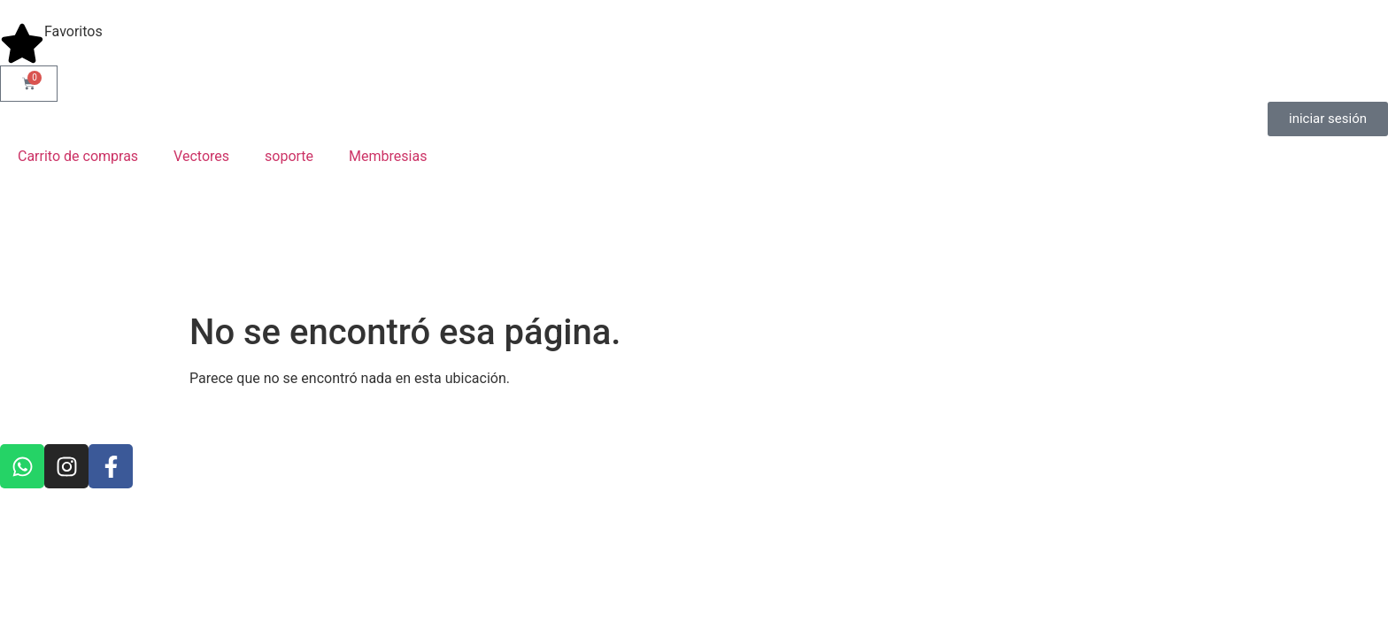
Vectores (201, 156)
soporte (289, 156)
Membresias (388, 156)
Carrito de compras (78, 156)
